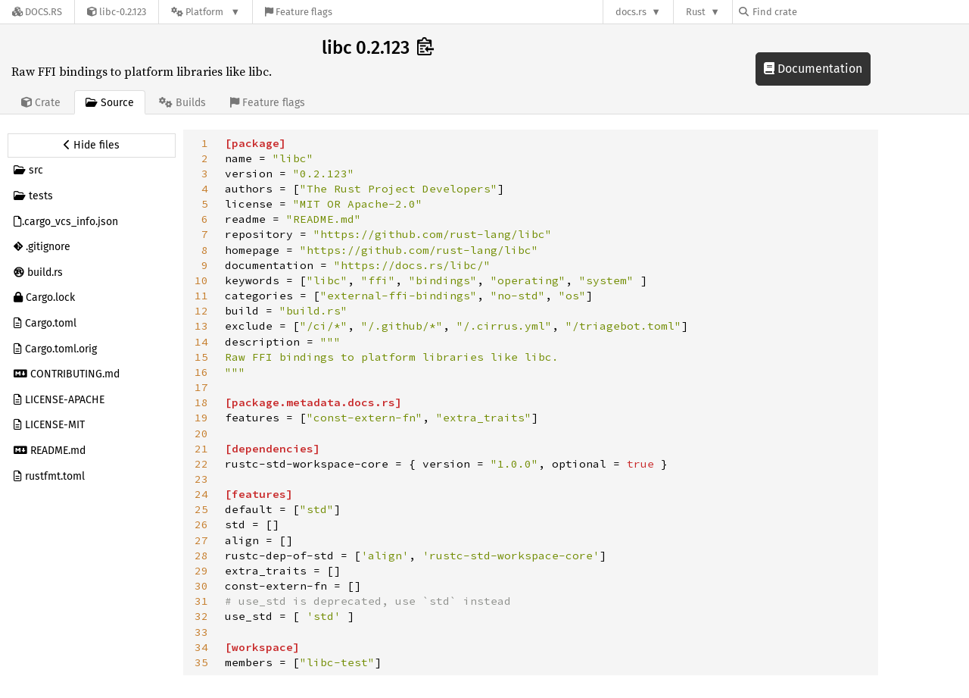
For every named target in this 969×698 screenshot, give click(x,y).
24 (201, 494)
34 (201, 647)
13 (201, 326)
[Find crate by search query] (814, 11)
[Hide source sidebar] (91, 145)
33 (201, 632)
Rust (696, 11)
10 (201, 280)
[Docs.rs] (37, 11)
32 (201, 616)
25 (201, 509)
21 (201, 448)
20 (201, 433)
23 (201, 479)
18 (201, 402)
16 (201, 372)
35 (201, 662)
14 (201, 342)
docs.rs (631, 11)
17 (201, 387)
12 (201, 311)
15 (201, 357)
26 (201, 524)
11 (201, 295)
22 (201, 464)
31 (201, 601)
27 (201, 540)
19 (201, 417)
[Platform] (205, 11)
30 (201, 586)
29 (201, 570)
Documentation (813, 68)
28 (201, 555)
